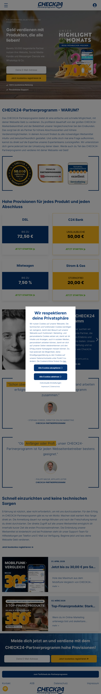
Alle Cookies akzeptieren (50, 368)
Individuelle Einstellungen (50, 383)
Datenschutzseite (44, 358)
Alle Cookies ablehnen (50, 377)
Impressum (45, 386)
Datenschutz (55, 386)
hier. (64, 361)
